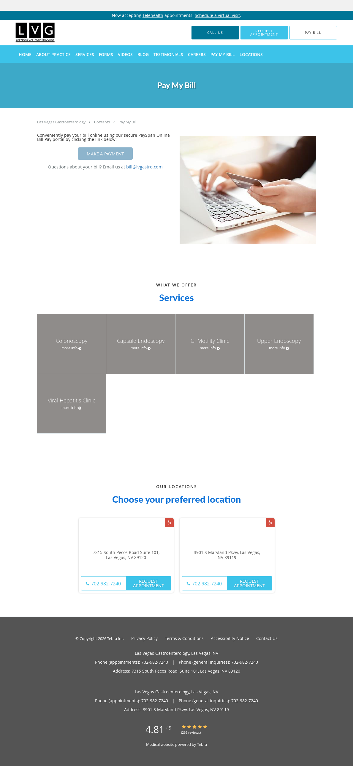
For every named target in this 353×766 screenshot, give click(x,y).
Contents (102, 122)
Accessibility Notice (230, 638)
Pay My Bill (127, 122)
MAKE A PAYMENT (105, 154)
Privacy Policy (144, 638)
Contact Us (267, 638)
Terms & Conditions (184, 638)
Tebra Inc (115, 638)
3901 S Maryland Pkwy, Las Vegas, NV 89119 (227, 555)
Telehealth (153, 15)
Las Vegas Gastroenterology (61, 122)
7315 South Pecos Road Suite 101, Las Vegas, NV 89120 (126, 555)
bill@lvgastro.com (144, 167)
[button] (264, 32)
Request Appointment (148, 583)
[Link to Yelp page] (169, 522)
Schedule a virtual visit (217, 15)
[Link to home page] (26, 32)
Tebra (202, 744)
